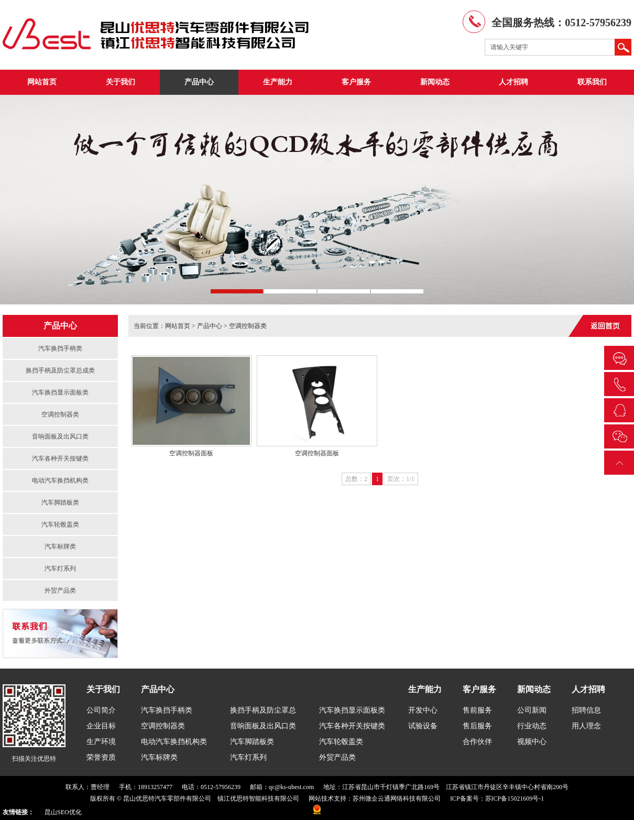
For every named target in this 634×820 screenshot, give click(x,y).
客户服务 (356, 82)
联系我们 (592, 82)
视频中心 (531, 742)
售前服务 (477, 710)
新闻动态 (435, 82)
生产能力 (277, 82)
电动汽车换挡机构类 (60, 480)
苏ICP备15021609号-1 (514, 798)
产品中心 (199, 82)
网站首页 (42, 82)
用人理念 (586, 726)
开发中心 (423, 710)
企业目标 (101, 726)
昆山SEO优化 (63, 812)
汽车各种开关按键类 (60, 458)
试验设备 (423, 726)
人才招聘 (513, 82)
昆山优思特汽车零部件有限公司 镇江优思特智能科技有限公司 (211, 798)
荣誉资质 (101, 757)
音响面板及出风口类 (60, 436)
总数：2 (356, 479)
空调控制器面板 (191, 453)
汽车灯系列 (60, 568)
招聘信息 (586, 710)
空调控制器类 (60, 414)
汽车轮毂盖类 (60, 524)
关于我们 (120, 82)
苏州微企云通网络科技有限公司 (397, 798)
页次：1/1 (400, 479)
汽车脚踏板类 (60, 502)
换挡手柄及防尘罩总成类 (60, 370)
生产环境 (101, 742)
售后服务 (477, 726)
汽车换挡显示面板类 (60, 392)
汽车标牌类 (60, 546)
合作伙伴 (477, 742)
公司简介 (101, 710)
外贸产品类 (60, 590)
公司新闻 (531, 710)
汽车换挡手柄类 (60, 348)
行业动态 (531, 726)
